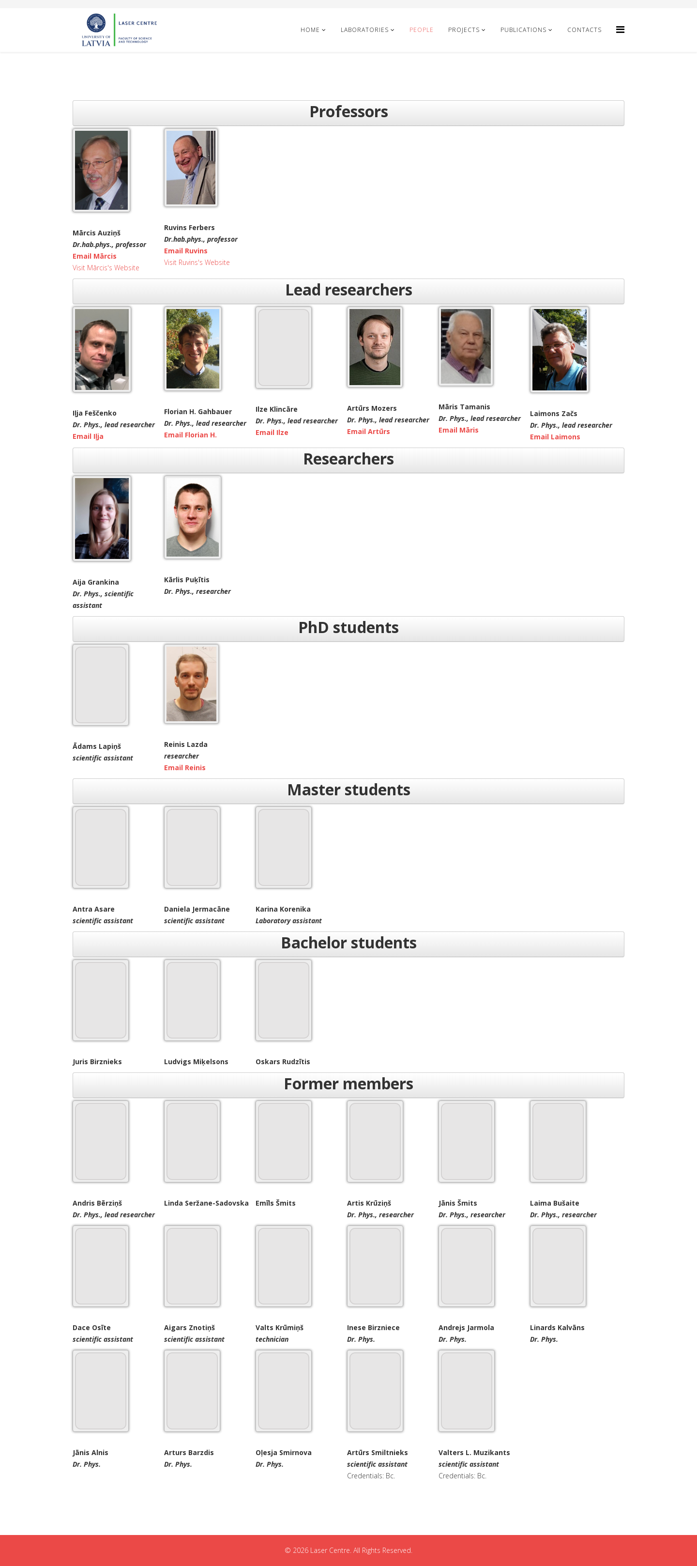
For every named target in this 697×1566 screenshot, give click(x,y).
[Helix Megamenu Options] (620, 29)
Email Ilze (272, 432)
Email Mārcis (95, 256)
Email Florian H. (190, 434)
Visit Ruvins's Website (197, 262)
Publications (523, 30)
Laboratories (365, 30)
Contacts (584, 30)
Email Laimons (555, 436)
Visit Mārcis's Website (106, 267)
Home (310, 30)
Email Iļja (88, 436)
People (421, 30)
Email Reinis (185, 767)
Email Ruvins (186, 250)
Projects (464, 30)
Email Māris (459, 429)
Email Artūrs (368, 431)
